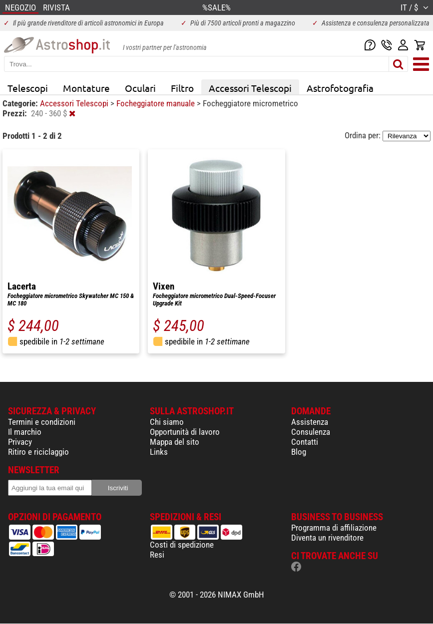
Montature (86, 88)
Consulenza (310, 432)
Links (159, 452)
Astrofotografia (340, 88)
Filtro (182, 88)
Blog (298, 452)
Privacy (20, 442)
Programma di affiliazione (334, 528)
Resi (157, 555)
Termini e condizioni (41, 422)
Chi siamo (167, 422)
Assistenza (309, 422)
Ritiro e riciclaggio (38, 452)
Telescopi (27, 88)
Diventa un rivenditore (327, 538)
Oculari (140, 88)
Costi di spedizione (182, 545)
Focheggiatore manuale (156, 103)
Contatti (304, 442)
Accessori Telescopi (250, 88)
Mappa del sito (174, 442)
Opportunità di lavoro (185, 432)
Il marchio (24, 432)
